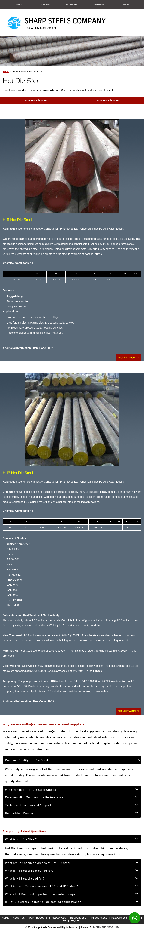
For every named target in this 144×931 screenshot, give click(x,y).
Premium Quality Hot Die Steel (26, 760)
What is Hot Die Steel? (21, 839)
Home (19, 5)
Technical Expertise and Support (28, 805)
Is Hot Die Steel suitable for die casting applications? (43, 902)
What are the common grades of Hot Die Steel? (38, 863)
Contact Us (98, 5)
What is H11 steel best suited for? (29, 870)
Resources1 (78, 918)
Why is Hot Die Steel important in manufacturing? (40, 894)
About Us (45, 5)
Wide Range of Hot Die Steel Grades (30, 789)
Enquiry (125, 5)
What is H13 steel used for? (24, 878)
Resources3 (119, 918)
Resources (59, 918)
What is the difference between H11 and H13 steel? (41, 886)
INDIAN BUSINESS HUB (105, 927)
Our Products (72, 5)
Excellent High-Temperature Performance (34, 797)
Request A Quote (128, 357)
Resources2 (99, 918)
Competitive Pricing (19, 813)
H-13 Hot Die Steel (108, 100)
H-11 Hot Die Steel (36, 100)
